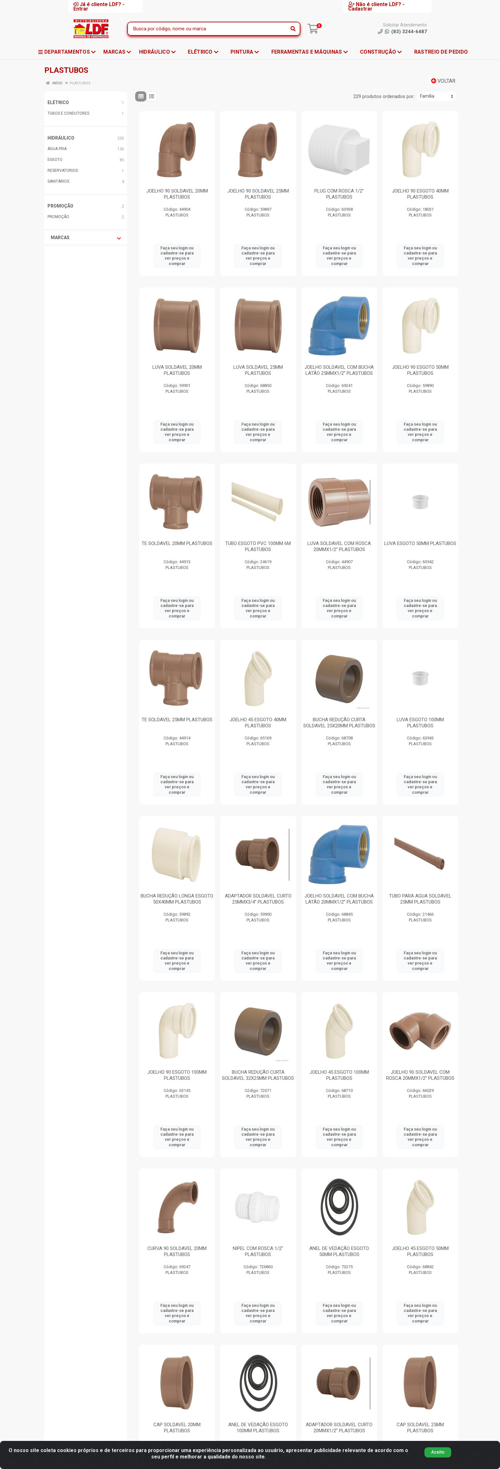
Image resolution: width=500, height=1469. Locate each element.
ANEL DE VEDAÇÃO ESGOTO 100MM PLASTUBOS (258, 1428)
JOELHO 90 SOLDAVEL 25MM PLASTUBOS (258, 194)
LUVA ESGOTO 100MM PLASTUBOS (420, 723)
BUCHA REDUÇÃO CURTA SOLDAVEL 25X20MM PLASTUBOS (339, 723)
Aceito (438, 1455)
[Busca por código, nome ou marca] (207, 28)
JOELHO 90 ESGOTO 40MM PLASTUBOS (420, 194)
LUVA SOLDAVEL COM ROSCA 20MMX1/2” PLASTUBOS (339, 546)
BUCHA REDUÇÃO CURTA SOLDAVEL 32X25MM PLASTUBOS (258, 1075)
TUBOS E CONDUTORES (68, 113)
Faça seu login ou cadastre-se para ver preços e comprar (177, 256)
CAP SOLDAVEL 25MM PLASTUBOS (420, 1428)
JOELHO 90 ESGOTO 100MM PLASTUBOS (177, 1075)
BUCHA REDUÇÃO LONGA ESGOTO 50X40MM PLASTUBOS (177, 899)
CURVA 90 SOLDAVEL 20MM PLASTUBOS (177, 1251)
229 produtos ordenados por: (384, 96)
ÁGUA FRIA (57, 149)
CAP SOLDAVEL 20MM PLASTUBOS (177, 1428)
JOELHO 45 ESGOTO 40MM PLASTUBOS (258, 723)
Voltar (443, 81)
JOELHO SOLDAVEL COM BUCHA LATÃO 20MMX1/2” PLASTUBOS (339, 899)
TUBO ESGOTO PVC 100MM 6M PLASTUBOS (258, 546)
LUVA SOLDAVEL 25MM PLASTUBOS (258, 370)
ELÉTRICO (58, 102)
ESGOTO (55, 159)
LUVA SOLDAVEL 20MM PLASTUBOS (177, 370)
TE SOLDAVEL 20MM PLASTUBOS (177, 543)
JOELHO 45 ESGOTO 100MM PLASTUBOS (339, 1075)
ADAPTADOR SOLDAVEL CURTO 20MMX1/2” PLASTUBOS (339, 1428)
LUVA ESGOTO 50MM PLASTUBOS (420, 543)
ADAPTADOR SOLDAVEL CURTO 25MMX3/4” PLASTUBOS (258, 899)
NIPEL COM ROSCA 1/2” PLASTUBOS (258, 1251)
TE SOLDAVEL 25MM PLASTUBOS (177, 720)
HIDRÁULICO (61, 137)
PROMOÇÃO (60, 205)
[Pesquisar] (293, 28)
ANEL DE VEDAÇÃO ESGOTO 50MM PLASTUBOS (339, 1251)
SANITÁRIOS (58, 181)
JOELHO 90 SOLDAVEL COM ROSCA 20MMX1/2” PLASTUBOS (420, 1075)
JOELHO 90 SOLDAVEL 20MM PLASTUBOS (177, 194)
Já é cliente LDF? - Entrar (98, 6)
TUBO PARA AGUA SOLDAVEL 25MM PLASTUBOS (420, 899)
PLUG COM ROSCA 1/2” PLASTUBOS (339, 194)
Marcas (86, 238)
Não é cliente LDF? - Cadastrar (376, 6)
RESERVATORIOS (63, 170)
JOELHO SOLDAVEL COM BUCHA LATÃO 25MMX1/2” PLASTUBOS (339, 370)
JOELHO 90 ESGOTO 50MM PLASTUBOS (420, 370)
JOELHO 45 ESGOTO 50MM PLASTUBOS (420, 1251)
